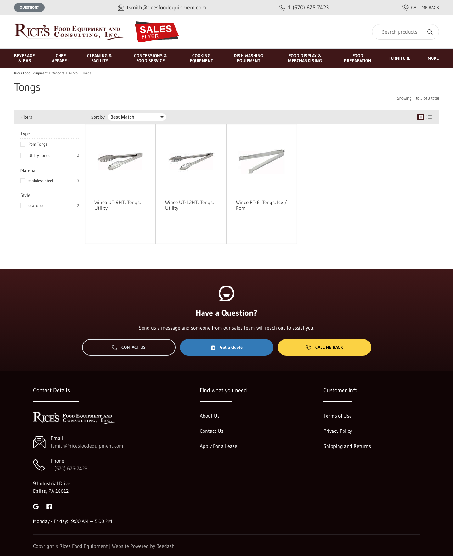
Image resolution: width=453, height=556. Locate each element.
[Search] (405, 32)
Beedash (165, 546)
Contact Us (129, 347)
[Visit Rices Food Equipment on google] (36, 506)
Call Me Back (324, 347)
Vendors (58, 73)
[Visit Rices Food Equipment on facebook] (49, 506)
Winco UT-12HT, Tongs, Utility (189, 205)
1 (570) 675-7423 (69, 468)
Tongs (86, 73)
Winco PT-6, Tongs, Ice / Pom (261, 205)
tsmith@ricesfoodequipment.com (87, 445)
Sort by (98, 117)
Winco (73, 73)
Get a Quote (226, 347)
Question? (29, 7)
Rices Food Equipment (31, 73)
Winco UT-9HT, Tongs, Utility (117, 205)
